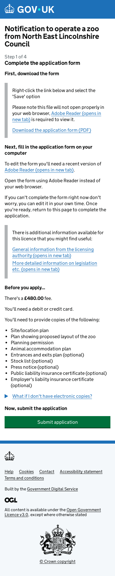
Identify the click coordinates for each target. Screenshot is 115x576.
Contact (46, 471)
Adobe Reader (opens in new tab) (39, 170)
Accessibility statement (81, 471)
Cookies (26, 471)
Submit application (57, 422)
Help (9, 471)
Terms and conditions (24, 478)
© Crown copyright (57, 561)
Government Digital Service (52, 489)
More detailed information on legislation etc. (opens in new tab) (54, 266)
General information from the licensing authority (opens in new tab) (53, 252)
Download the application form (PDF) (51, 130)
